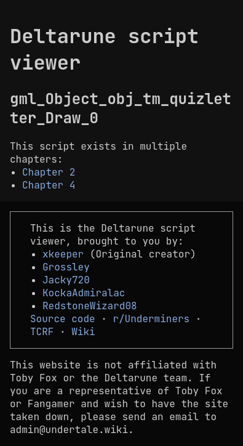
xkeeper (63, 254)
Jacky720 (66, 280)
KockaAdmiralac (83, 292)
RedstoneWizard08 (89, 305)
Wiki (83, 331)
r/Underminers (151, 318)
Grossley (66, 267)
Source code (62, 318)
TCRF (42, 331)
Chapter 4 (48, 185)
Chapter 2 (48, 172)
